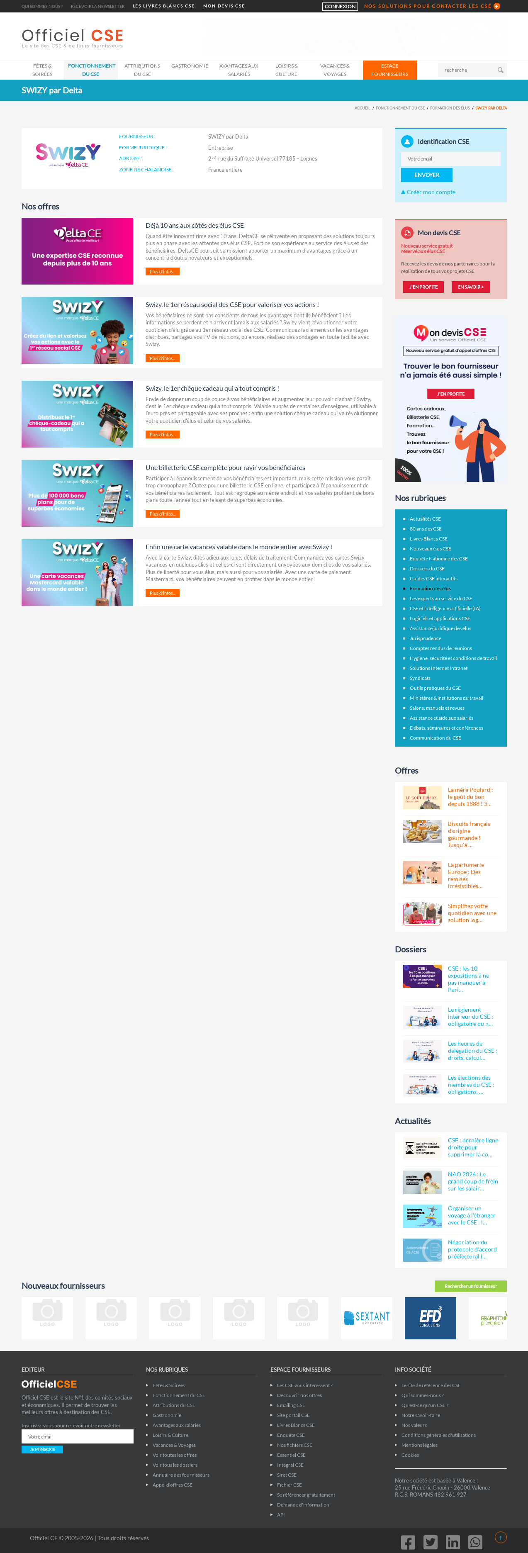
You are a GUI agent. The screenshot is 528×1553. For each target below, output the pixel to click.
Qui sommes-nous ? (42, 6)
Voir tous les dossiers (175, 1465)
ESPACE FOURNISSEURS (389, 70)
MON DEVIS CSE (224, 6)
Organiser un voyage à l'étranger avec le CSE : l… (472, 1215)
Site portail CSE (293, 1415)
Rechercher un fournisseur (471, 1286)
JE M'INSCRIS (42, 1449)
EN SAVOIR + (471, 287)
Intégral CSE (290, 1465)
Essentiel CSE (291, 1455)
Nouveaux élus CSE (430, 548)
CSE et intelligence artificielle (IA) (445, 608)
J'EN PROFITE (423, 287)
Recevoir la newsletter (97, 6)
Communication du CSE (435, 738)
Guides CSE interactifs (433, 578)
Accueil (362, 108)
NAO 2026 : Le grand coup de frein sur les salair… (473, 1181)
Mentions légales (419, 1445)
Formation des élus (450, 108)
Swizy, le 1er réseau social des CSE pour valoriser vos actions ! (232, 304)
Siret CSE (287, 1475)
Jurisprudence (425, 638)
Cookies (410, 1455)
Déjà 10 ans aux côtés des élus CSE (195, 225)
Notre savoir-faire (420, 1415)
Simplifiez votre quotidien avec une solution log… (472, 912)
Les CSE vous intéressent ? (305, 1385)
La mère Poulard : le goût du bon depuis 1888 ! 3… (470, 796)
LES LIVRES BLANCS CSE (164, 6)
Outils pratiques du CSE (435, 688)
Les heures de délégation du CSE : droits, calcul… (472, 1050)
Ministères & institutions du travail (446, 698)
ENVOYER (426, 175)
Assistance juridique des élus (440, 628)
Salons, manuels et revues (437, 708)
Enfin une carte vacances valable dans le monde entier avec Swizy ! (239, 546)
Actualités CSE (425, 519)
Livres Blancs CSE (429, 539)
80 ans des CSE (426, 529)
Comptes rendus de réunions (441, 648)
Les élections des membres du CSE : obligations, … (471, 1084)
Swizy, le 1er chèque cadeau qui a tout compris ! (212, 388)
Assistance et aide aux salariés (441, 718)
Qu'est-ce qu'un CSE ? (424, 1405)
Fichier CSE (289, 1485)
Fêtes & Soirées (42, 70)
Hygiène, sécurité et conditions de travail (453, 658)
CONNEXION (340, 6)
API (281, 1515)
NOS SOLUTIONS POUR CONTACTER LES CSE (428, 6)
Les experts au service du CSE (441, 598)
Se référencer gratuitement (306, 1495)
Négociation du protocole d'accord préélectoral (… (472, 1249)
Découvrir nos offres (299, 1395)
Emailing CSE (291, 1405)
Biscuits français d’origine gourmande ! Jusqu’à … (469, 834)
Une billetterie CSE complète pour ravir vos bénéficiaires (225, 467)
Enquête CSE (291, 1435)
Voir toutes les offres (175, 1455)
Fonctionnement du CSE (91, 70)
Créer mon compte (428, 191)
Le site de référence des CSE (431, 1385)
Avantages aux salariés (238, 70)
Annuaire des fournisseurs (181, 1475)
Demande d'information (303, 1505)
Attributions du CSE (142, 70)
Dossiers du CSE (427, 568)
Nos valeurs (414, 1425)
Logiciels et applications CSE (440, 618)
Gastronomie (189, 66)
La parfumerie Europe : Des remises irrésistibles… (466, 875)
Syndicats (420, 678)
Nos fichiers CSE (294, 1445)
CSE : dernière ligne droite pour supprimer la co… (473, 1147)
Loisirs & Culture (286, 70)
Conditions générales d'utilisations (438, 1435)
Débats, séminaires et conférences (446, 728)
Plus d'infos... (162, 271)
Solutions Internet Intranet (438, 668)
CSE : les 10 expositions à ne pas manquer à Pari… (468, 979)
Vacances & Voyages (335, 70)
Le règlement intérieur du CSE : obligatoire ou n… (470, 1016)
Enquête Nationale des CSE (439, 558)
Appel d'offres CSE (172, 1485)
